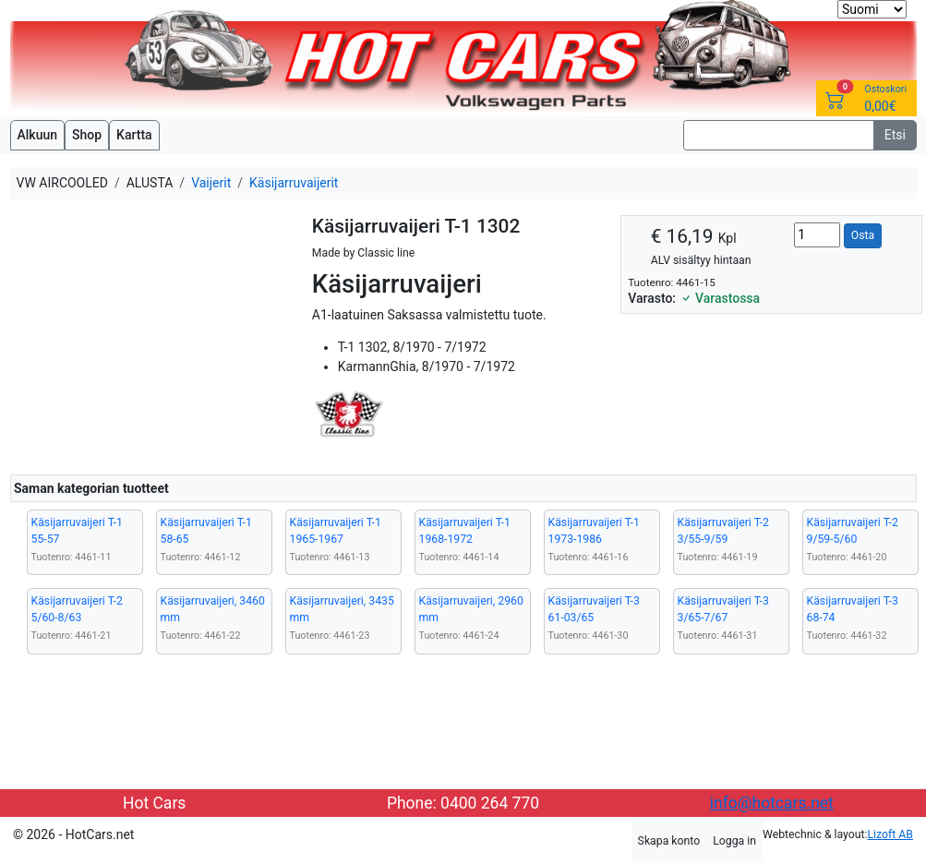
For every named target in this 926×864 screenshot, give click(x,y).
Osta (862, 235)
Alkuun (38, 134)
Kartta (134, 134)
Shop (87, 134)
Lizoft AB (890, 834)
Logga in (734, 840)
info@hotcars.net (772, 803)
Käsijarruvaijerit (293, 182)
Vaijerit (211, 182)
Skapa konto (669, 840)
